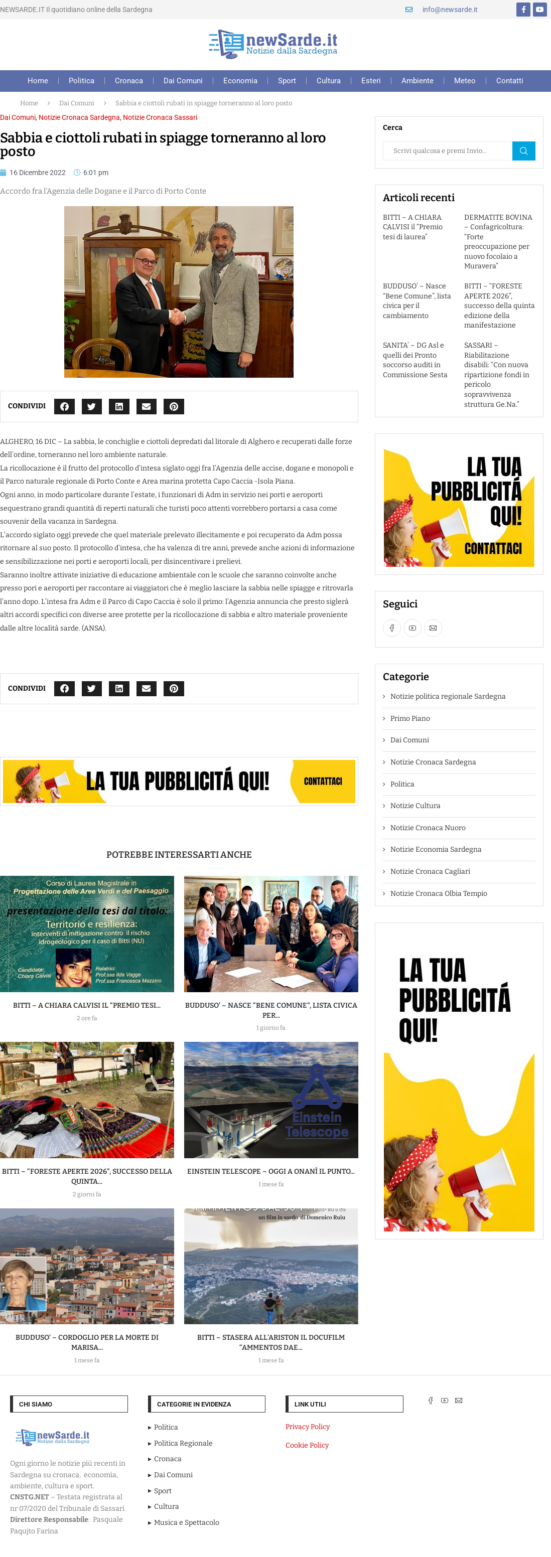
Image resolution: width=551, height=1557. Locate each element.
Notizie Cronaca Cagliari (430, 871)
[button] (64, 406)
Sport (287, 80)
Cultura (329, 80)
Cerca (523, 151)
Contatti (509, 80)
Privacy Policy (308, 1427)
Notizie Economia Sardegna (436, 849)
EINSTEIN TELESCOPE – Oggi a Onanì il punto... (271, 1171)
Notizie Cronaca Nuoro (428, 828)
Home (38, 80)
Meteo (465, 80)
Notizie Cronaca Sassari (160, 117)
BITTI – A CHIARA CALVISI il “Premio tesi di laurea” (413, 227)
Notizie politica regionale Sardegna (448, 696)
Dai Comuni (183, 80)
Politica (81, 80)
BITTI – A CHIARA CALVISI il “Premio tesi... (87, 1005)
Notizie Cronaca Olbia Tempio (438, 893)
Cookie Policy (307, 1445)
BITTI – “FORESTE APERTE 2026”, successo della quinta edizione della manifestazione (499, 306)
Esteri (371, 80)
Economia (240, 80)
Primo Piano (410, 718)
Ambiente (417, 80)
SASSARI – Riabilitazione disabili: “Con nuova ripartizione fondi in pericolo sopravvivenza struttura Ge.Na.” (496, 375)
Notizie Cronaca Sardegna (79, 117)
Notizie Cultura (415, 806)
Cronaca (129, 80)
